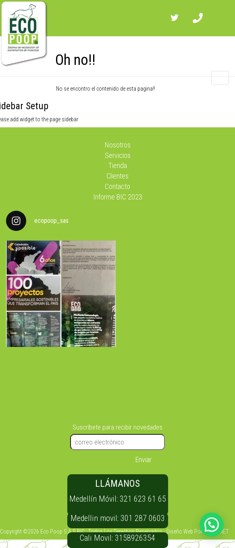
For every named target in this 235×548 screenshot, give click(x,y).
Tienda (117, 165)
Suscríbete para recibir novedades (117, 427)
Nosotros (118, 145)
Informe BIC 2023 (117, 197)
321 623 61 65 (143, 499)
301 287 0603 (143, 518)
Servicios (118, 155)
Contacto (117, 186)
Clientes (117, 176)
